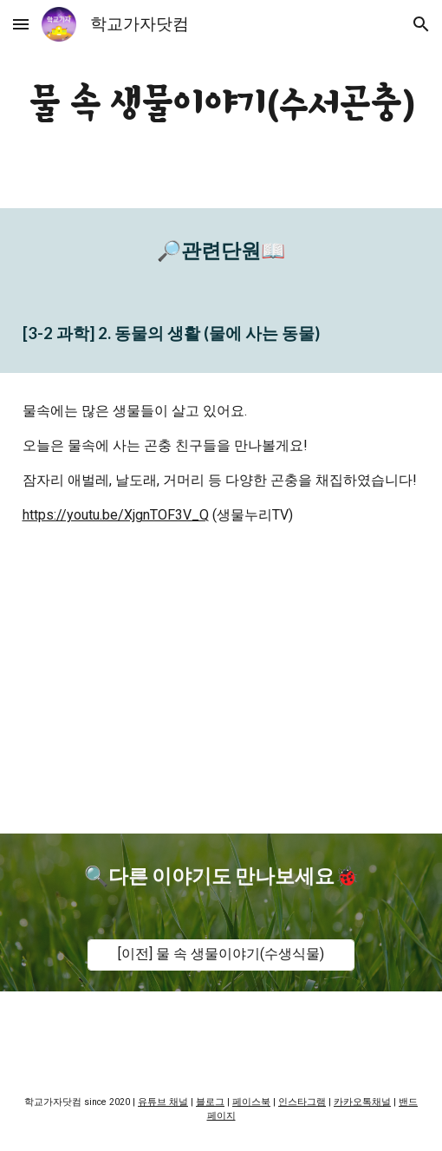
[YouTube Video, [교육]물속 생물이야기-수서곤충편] (221, 693)
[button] (21, 24)
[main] (221, 104)
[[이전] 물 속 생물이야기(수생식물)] (221, 955)
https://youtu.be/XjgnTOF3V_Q (116, 515)
